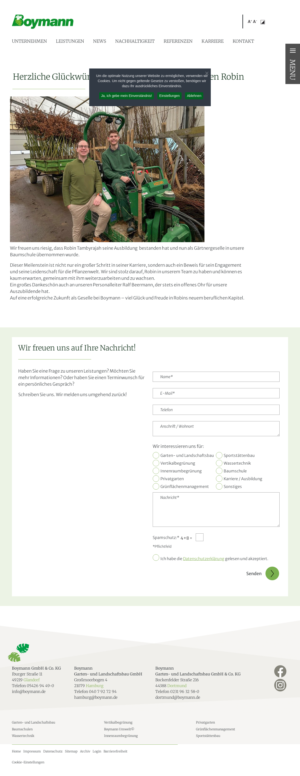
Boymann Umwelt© (119, 729)
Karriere (213, 41)
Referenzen (178, 41)
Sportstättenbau (239, 455)
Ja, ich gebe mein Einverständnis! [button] (126, 96)
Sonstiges (233, 486)
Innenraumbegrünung (181, 471)
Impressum (32, 751)
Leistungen (70, 41)
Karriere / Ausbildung (243, 478)
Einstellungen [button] (169, 96)
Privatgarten (172, 478)
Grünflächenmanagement (184, 486)
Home (16, 751)
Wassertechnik (237, 463)
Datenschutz (52, 751)
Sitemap (71, 751)
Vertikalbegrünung (177, 463)
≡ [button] (292, 50)
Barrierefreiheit (115, 751)
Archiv (85, 751)
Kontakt (243, 41)
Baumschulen (22, 729)
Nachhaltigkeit (135, 41)
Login (97, 751)
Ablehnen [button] (194, 96)
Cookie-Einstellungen (28, 762)
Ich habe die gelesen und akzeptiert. (214, 558)
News (99, 41)
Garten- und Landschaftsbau (187, 455)
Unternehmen (29, 41)
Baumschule (235, 471)
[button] (252, 22)
